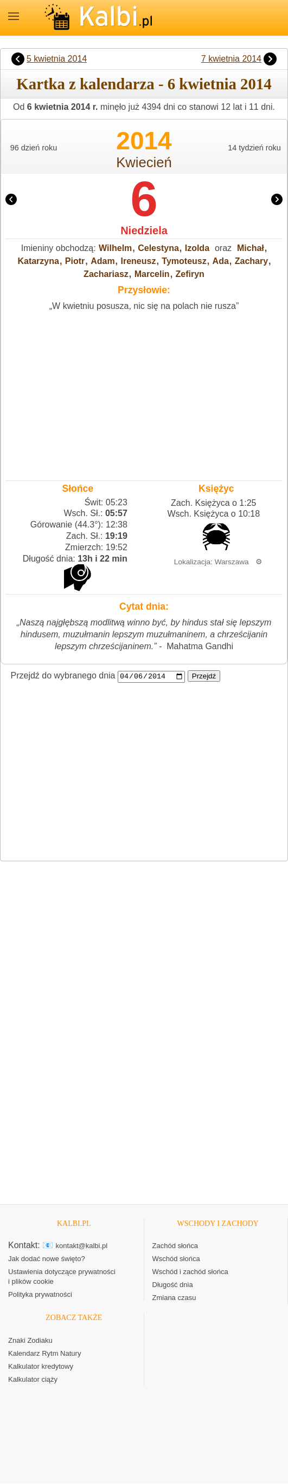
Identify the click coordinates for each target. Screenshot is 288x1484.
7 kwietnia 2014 (231, 58)
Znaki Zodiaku (30, 1341)
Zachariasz (106, 274)
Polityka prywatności (40, 1295)
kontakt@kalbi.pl (82, 1246)
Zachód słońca (175, 1246)
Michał (250, 248)
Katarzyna (38, 261)
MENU (13, 16)
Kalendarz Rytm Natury (44, 1354)
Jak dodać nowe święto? (46, 1259)
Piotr (75, 261)
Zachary (251, 261)
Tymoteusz (184, 261)
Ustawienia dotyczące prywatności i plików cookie (62, 1277)
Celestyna (158, 248)
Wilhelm (115, 248)
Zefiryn (190, 274)
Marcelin (152, 274)
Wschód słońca (176, 1259)
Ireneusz (138, 261)
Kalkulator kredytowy (40, 1367)
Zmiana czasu (174, 1298)
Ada (221, 261)
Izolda (197, 248)
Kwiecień (143, 162)
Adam (102, 261)
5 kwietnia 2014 (57, 58)
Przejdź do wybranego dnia (63, 676)
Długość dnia (172, 1285)
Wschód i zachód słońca (190, 1272)
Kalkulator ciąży (32, 1380)
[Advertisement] (144, 393)
